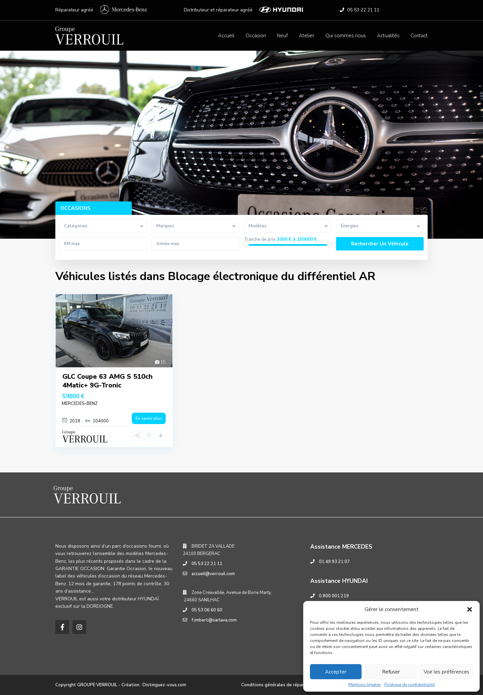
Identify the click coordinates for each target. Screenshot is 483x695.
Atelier (306, 35)
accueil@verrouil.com (213, 574)
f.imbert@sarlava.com (214, 620)
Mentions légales (364, 685)
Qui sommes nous (345, 35)
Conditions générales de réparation (278, 685)
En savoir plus (149, 418)
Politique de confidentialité (409, 685)
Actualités (388, 35)
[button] (469, 609)
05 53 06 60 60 (207, 610)
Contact (419, 35)
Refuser (391, 671)
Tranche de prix (259, 239)
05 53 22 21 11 (363, 10)
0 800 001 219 (334, 596)
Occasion (256, 35)
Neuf (282, 35)
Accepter (335, 671)
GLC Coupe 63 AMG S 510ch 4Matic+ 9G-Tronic (107, 381)
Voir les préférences (446, 671)
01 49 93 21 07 (334, 562)
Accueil (226, 35)
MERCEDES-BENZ (80, 404)
